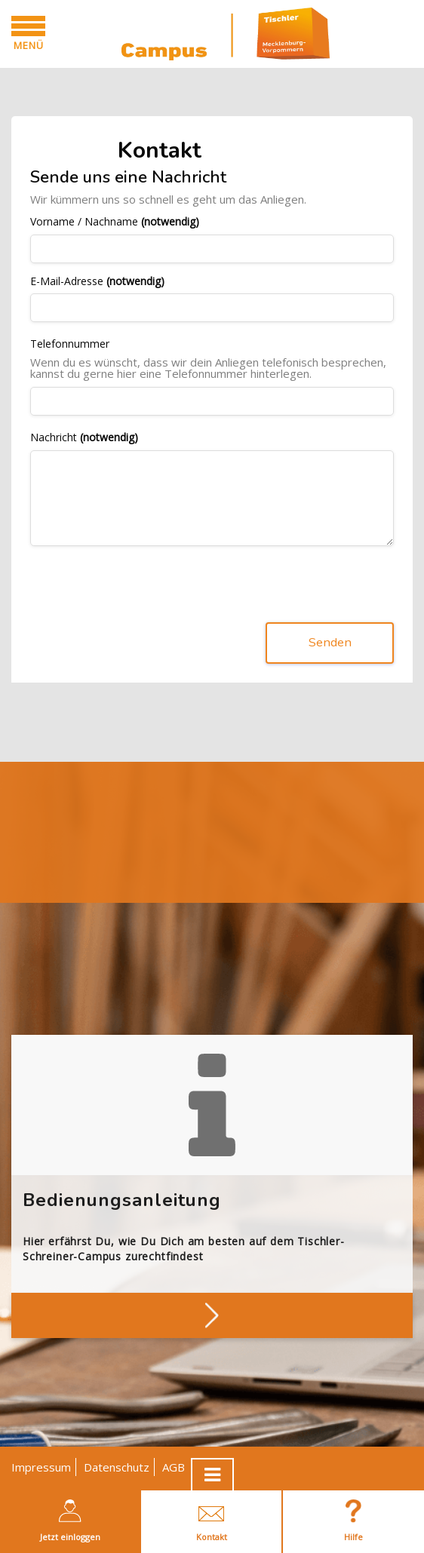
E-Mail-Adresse (97, 281)
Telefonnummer (69, 344)
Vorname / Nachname (114, 222)
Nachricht (84, 437)
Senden (330, 643)
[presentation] (145, 587)
